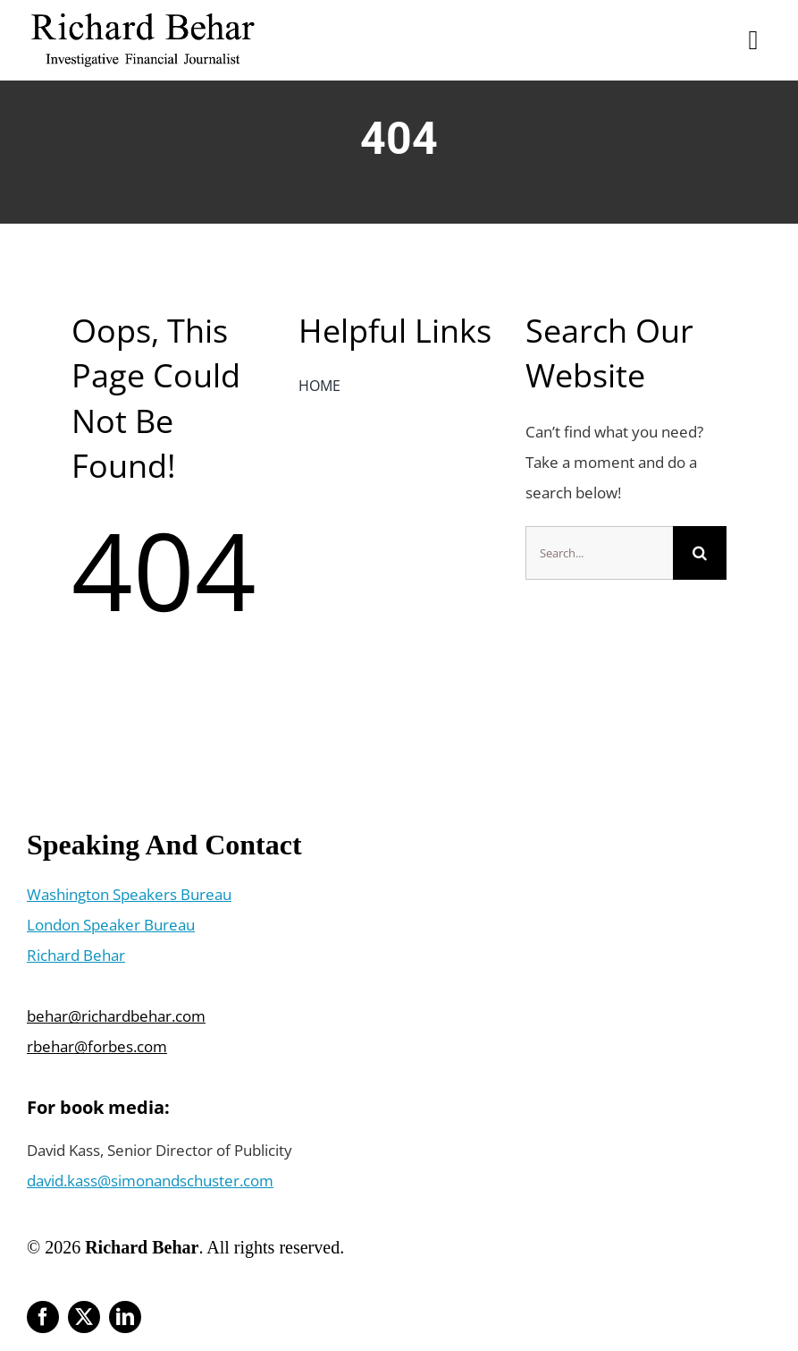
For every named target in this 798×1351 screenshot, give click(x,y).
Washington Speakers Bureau (129, 894)
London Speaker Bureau (111, 924)
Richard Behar (76, 955)
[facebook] (43, 1317)
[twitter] (84, 1317)
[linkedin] (125, 1317)
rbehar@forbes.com (97, 1046)
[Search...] (599, 553)
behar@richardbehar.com (116, 1016)
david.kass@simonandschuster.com (150, 1180)
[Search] (700, 553)
